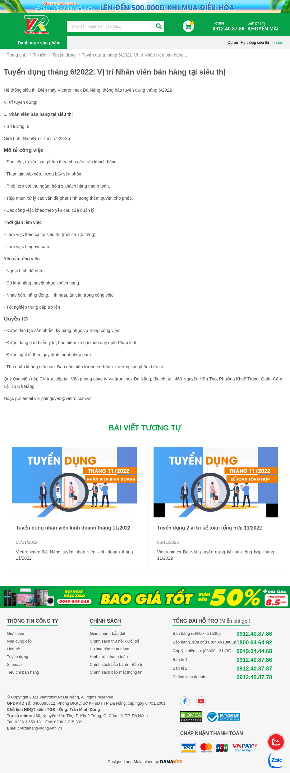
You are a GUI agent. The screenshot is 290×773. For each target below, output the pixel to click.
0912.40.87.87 (254, 669)
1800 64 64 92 (254, 642)
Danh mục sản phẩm (39, 42)
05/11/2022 (27, 542)
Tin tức (277, 42)
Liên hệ (13, 649)
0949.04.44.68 (254, 651)
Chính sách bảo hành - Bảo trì (117, 664)
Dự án (233, 42)
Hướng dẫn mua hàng (109, 649)
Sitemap (14, 664)
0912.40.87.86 (254, 634)
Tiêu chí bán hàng (23, 672)
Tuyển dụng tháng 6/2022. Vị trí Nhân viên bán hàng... (134, 54)
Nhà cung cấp (19, 641)
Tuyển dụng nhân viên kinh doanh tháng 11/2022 (73, 527)
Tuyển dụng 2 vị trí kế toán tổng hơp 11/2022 (209, 527)
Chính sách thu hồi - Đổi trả (115, 641)
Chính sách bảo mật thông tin (116, 672)
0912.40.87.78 (254, 677)
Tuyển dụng (64, 54)
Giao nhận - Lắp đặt (107, 633)
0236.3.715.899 (68, 722)
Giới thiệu (15, 633)
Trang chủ (17, 54)
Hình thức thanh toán (109, 656)
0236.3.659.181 (29, 722)
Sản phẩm (264, 26)
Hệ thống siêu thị (255, 42)
